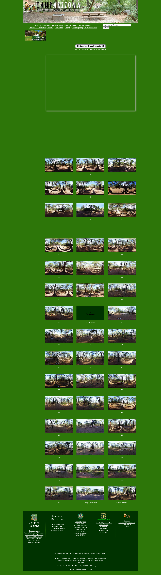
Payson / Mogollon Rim (34, 537)
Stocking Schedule (80, 525)
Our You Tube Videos (57, 528)
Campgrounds (46, 25)
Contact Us (59, 27)
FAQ (81, 27)
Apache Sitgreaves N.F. (104, 523)
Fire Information (100, 558)
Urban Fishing (80, 535)
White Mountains (34, 540)
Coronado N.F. (104, 527)
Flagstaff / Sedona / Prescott (34, 533)
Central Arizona (34, 531)
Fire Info (50, 27)
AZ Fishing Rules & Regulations (80, 528)
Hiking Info (57, 25)
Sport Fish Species (80, 533)
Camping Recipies (57, 530)
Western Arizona (34, 542)
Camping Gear (57, 526)
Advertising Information (127, 523)
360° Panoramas (90, 27)
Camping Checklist (70, 25)
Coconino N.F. (103, 525)
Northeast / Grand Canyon (34, 535)
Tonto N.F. (103, 532)
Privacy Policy (87, 569)
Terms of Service (75, 569)
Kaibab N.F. (103, 528)
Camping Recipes (71, 27)
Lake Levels (80, 524)
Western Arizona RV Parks (67, 560)
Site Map (127, 521)
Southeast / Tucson (34, 538)
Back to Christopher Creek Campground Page (90, 49)
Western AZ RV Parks (37, 27)
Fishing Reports (85, 25)
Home (37, 25)
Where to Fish (80, 531)
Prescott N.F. (103, 530)
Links (127, 526)
